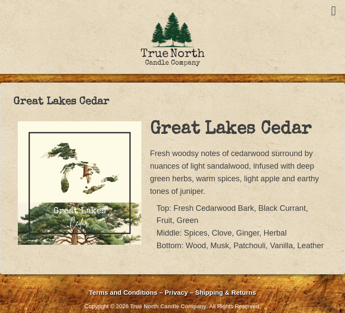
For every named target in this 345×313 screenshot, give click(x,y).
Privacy (177, 292)
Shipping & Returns (225, 292)
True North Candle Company (168, 306)
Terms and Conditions (123, 292)
